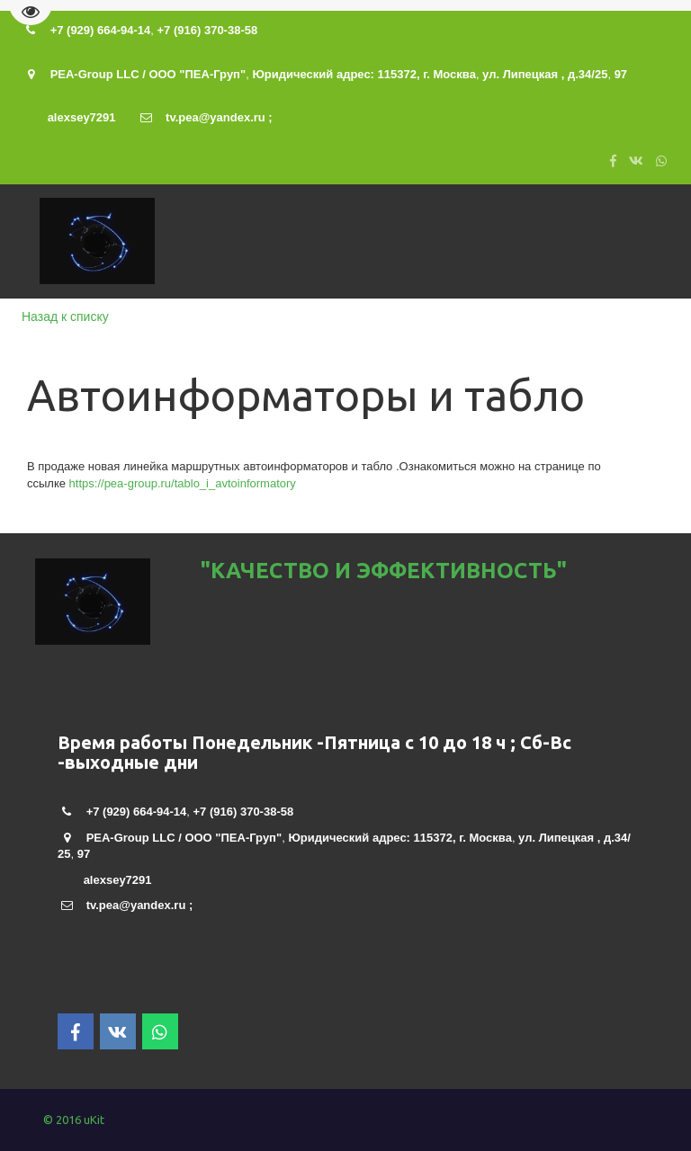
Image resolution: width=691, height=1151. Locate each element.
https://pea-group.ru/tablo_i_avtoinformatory (182, 483)
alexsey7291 (82, 117)
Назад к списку (65, 316)
